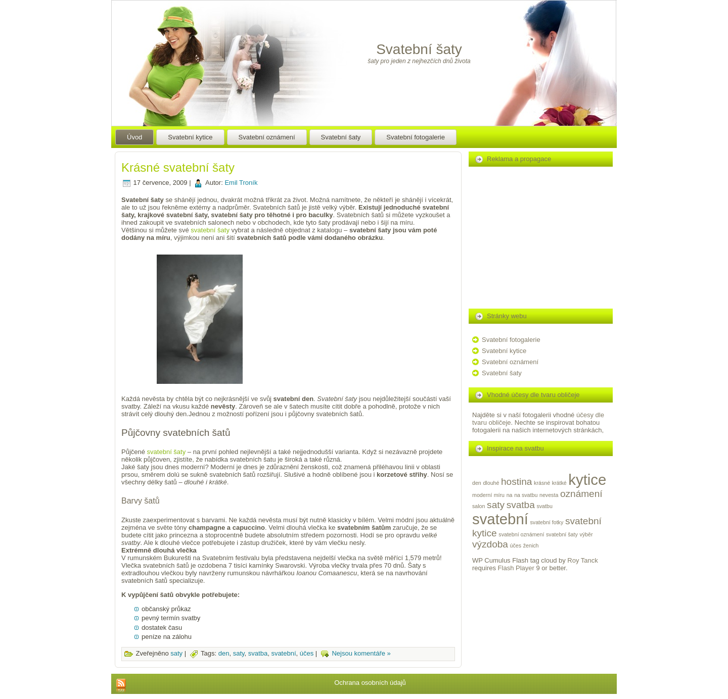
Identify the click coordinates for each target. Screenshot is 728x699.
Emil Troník (240, 182)
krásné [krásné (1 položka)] (542, 483)
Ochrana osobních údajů (370, 682)
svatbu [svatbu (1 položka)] (544, 506)
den (224, 654)
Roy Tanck (582, 560)
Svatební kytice (504, 351)
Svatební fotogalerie (511, 339)
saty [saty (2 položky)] (496, 505)
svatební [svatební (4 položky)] (500, 519)
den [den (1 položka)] (476, 483)
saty (176, 654)
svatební (283, 654)
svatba (257, 654)
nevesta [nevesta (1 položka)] (548, 495)
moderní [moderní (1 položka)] (482, 495)
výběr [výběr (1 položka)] (586, 534)
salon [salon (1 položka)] (478, 506)
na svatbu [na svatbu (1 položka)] (525, 495)
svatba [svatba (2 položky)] (521, 505)
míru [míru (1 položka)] (499, 495)
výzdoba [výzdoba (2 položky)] (490, 544)
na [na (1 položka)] (510, 495)
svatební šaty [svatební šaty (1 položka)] (562, 534)
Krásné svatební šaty (178, 167)
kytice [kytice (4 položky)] (587, 479)
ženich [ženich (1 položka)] (531, 545)
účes (306, 654)
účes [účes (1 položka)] (516, 545)
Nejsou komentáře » (361, 654)
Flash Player (516, 568)
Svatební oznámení (510, 362)
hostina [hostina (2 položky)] (516, 481)
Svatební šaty (419, 49)
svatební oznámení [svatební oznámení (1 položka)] (521, 534)
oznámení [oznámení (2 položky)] (581, 493)
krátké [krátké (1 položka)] (559, 483)
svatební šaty (210, 230)
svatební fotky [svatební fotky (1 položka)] (547, 522)
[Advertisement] (341, 325)
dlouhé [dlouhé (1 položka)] (491, 483)
